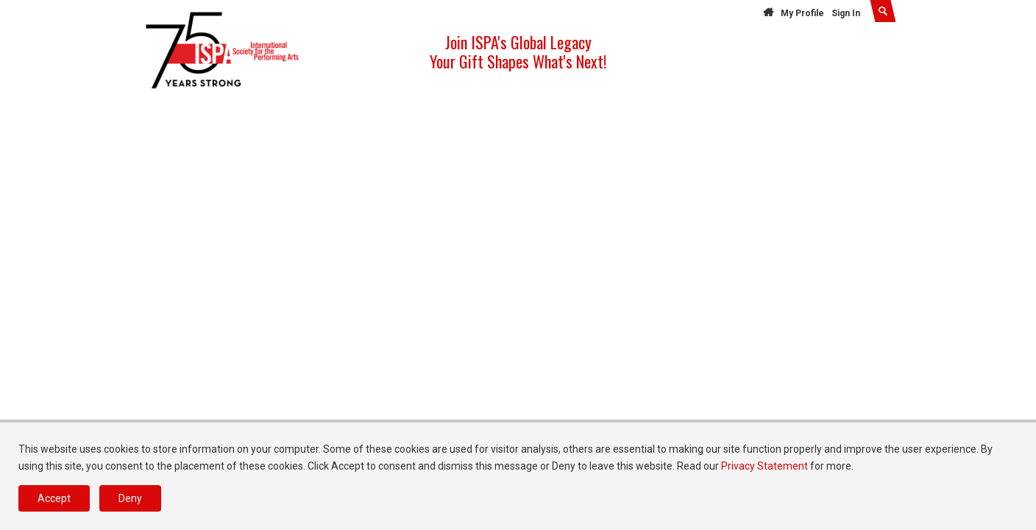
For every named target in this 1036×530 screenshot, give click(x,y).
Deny (130, 498)
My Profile (802, 13)
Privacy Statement (764, 466)
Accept (54, 498)
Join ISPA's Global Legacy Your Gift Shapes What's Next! (518, 51)
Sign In (845, 13)
